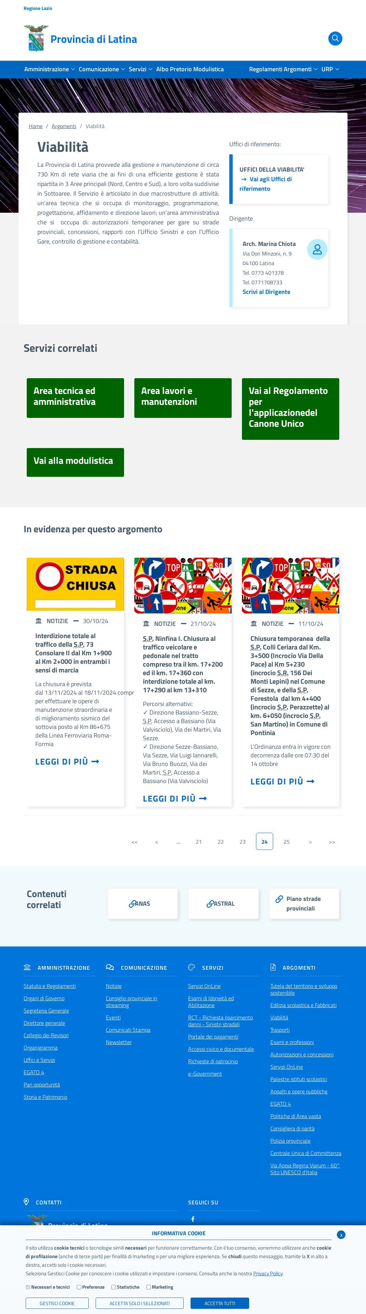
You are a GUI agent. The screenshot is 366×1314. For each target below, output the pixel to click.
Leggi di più (67, 761)
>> (332, 842)
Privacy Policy (267, 1273)
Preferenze (93, 1286)
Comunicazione (136, 968)
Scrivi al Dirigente (266, 291)
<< (135, 842)
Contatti (43, 1202)
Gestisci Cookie (57, 1303)
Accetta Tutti (220, 1303)
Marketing (162, 1286)
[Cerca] (331, 38)
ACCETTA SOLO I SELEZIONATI (140, 1303)
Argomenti (64, 126)
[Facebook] (193, 1219)
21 (199, 842)
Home (35, 126)
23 (243, 842)
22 (221, 842)
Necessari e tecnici (50, 1286)
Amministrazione (57, 968)
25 (286, 842)
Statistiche (128, 1286)
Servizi (205, 968)
